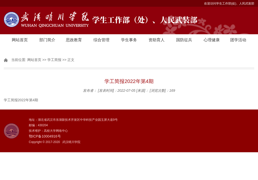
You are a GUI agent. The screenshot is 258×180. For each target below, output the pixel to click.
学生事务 (129, 40)
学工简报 (54, 60)
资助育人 (157, 40)
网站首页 (20, 40)
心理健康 (212, 40)
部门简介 (47, 40)
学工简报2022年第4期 (21, 100)
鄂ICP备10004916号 (45, 136)
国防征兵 (184, 40)
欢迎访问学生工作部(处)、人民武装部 (229, 3)
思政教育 (74, 40)
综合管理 (101, 40)
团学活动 (238, 40)
